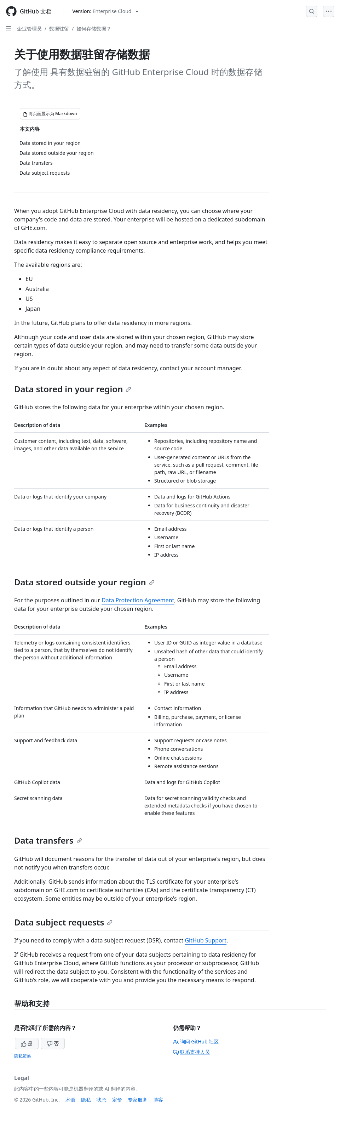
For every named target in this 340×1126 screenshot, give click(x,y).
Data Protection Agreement (138, 600)
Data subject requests (63, 922)
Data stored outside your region (84, 582)
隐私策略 (22, 1056)
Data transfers (48, 840)
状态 (101, 1099)
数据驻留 (59, 28)
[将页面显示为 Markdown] (50, 113)
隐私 (86, 1099)
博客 (158, 1099)
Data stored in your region (72, 389)
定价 (117, 1099)
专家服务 (138, 1099)
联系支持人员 (191, 1051)
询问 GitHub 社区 (196, 1041)
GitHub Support (205, 940)
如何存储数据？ (93, 28)
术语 (70, 1099)
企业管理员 (29, 28)
